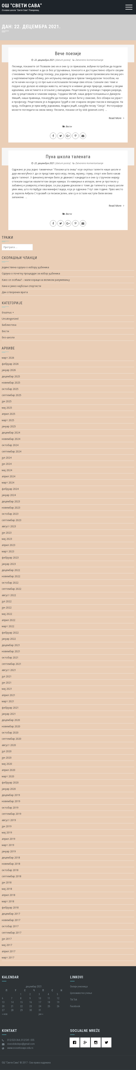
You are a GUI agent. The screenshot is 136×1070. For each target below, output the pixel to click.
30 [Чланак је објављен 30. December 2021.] (30, 1010)
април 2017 (8, 951)
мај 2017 (7, 945)
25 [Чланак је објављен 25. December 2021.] (49, 1006)
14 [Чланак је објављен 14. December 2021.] (12, 1002)
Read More (116, 118)
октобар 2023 (10, 513)
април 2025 (8, 413)
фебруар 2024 (10, 489)
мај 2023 (7, 538)
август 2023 (9, 526)
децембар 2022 (11, 570)
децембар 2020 (11, 720)
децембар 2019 (11, 795)
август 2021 (9, 670)
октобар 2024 (10, 445)
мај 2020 (7, 763)
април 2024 (8, 476)
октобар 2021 (10, 657)
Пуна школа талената (68, 156)
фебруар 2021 (10, 707)
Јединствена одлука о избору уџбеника (25, 267)
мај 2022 (7, 614)
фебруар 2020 (10, 782)
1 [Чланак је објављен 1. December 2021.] (20, 994)
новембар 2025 (11, 382)
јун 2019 (7, 826)
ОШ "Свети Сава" (22, 5)
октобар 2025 (10, 389)
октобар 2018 (10, 870)
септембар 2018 (11, 876)
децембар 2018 (11, 857)
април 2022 (8, 620)
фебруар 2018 (10, 907)
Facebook (75, 1006)
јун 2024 (7, 463)
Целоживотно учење (81, 993)
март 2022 (8, 626)
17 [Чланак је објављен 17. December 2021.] (40, 1002)
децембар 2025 (11, 376)
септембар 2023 (11, 520)
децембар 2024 (11, 432)
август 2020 (9, 745)
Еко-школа (8, 337)
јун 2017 (7, 938)
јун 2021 (7, 682)
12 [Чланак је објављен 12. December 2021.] (58, 998)
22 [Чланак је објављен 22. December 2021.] (21, 1006)
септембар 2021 (11, 663)
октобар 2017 (10, 926)
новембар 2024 (11, 439)
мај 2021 (7, 688)
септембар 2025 (11, 395)
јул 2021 (7, 676)
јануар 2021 (9, 713)
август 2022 (9, 595)
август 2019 (9, 820)
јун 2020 (7, 757)
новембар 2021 (11, 651)
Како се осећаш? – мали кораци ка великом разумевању (36, 279)
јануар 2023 (9, 564)
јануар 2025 (9, 426)
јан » (41, 1014)
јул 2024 (7, 457)
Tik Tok (73, 999)
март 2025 (8, 420)
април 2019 (8, 838)
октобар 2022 (10, 582)
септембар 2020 (11, 738)
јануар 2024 (9, 495)
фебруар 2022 (10, 632)
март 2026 (8, 357)
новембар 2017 (11, 920)
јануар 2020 (9, 788)
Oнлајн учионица (79, 986)
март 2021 (8, 701)
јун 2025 (7, 401)
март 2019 (8, 845)
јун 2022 (7, 607)
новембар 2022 (11, 576)
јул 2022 (7, 601)
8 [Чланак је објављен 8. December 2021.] (20, 998)
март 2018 (8, 901)
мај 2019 (7, 832)
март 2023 (8, 551)
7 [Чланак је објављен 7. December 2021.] (11, 998)
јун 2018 (7, 882)
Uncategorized (10, 318)
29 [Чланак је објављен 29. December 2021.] (21, 1010)
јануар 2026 (9, 370)
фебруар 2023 (10, 557)
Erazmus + (8, 312)
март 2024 (8, 482)
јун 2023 (7, 532)
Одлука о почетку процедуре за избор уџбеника (31, 273)
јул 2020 (7, 751)
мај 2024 (7, 470)
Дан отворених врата (15, 292)
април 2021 (8, 695)
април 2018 (8, 895)
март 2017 (8, 957)
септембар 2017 (11, 932)
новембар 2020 (11, 726)
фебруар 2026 (10, 363)
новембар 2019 (11, 801)
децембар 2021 (11, 645)
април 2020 (8, 770)
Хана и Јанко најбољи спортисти (21, 286)
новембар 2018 (11, 863)
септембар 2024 (11, 451)
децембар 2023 (11, 501)
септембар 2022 (11, 588)
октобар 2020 (10, 732)
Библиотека (9, 324)
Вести (69, 126)
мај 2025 (7, 407)
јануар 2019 (9, 851)
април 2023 (8, 545)
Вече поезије (68, 53)
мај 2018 (7, 888)
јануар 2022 (9, 638)
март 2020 (8, 776)
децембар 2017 (11, 913)
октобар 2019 (10, 807)
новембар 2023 (11, 507)
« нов (4, 1014)
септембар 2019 (11, 813)
